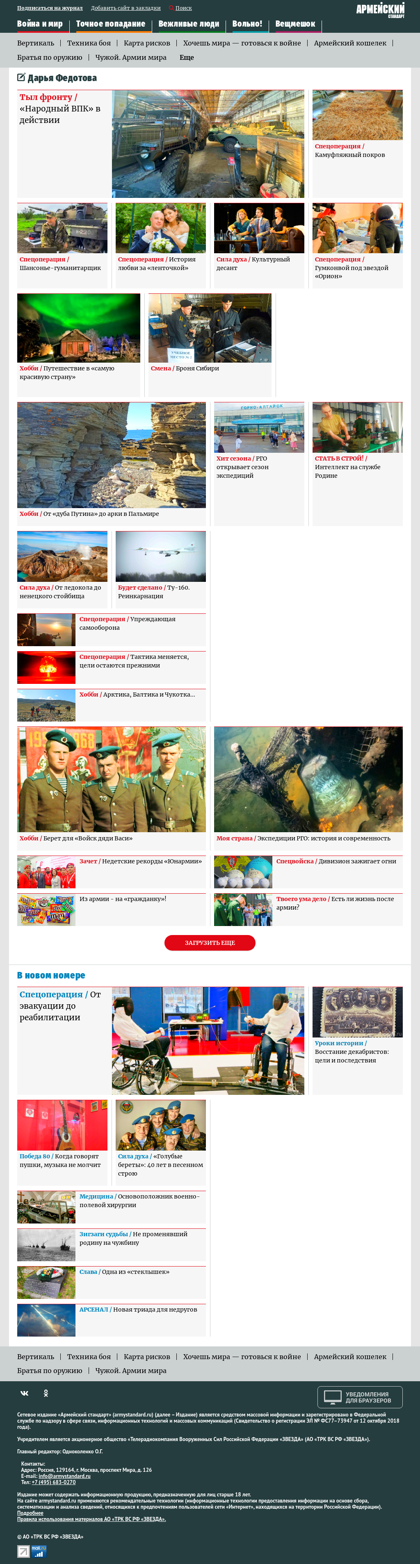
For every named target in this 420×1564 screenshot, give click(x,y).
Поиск (184, 8)
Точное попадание (111, 24)
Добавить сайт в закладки (126, 8)
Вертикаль (35, 43)
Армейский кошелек (350, 43)
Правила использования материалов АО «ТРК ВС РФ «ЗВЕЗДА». (91, 1519)
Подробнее (30, 1513)
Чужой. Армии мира (131, 57)
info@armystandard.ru (64, 1476)
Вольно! (247, 24)
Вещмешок (295, 24)
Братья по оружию (49, 57)
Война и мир (40, 24)
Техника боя (89, 43)
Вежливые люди (189, 24)
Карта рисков (147, 43)
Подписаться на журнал (50, 8)
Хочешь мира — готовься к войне (242, 43)
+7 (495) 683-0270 (54, 1482)
